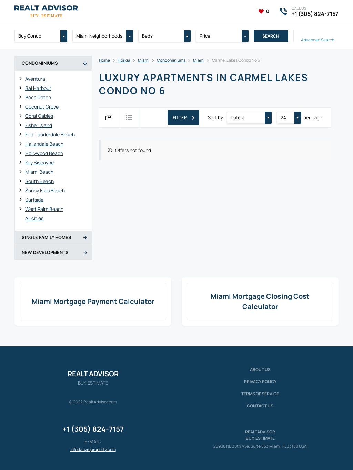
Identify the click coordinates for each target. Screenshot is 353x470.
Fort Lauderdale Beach (50, 134)
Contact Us (260, 406)
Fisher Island (38, 125)
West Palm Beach (44, 209)
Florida (124, 60)
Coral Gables (39, 116)
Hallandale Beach (44, 144)
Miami (143, 60)
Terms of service (260, 394)
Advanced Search (317, 39)
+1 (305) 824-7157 (93, 429)
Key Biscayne (39, 162)
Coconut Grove (42, 106)
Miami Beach (39, 171)
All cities (34, 218)
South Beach (39, 181)
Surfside (34, 199)
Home (104, 60)
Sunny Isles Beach (45, 190)
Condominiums (171, 60)
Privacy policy (260, 382)
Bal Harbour (38, 88)
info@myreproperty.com (93, 449)
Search (270, 36)
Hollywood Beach (44, 153)
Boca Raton (38, 97)
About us (260, 369)
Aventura (35, 78)
